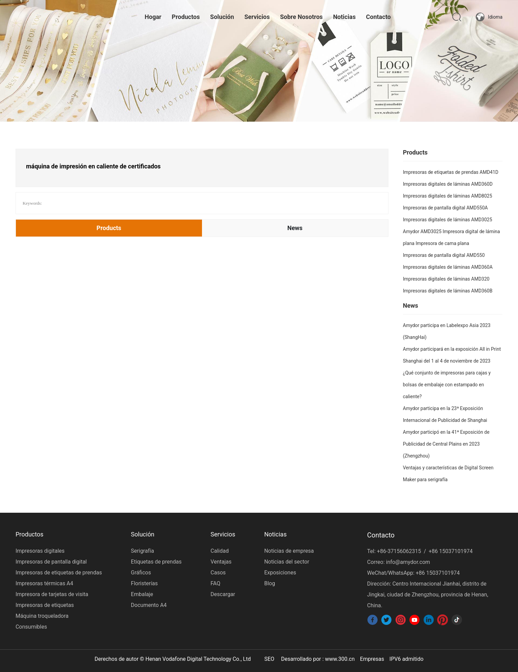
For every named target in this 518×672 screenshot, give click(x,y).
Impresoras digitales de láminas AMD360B (448, 290)
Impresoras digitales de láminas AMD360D (448, 184)
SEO (269, 659)
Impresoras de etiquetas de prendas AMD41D (450, 172)
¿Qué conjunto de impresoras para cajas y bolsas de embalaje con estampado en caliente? (447, 384)
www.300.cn (340, 659)
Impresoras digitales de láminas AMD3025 (447, 219)
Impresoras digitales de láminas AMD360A (448, 267)
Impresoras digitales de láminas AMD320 (446, 279)
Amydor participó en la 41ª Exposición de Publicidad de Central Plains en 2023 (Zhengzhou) (446, 444)
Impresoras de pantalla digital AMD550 (444, 255)
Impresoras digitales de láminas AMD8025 (447, 196)
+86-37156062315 (399, 551)
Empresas (372, 659)
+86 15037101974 (451, 551)
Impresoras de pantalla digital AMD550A (445, 207)
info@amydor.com (408, 562)
